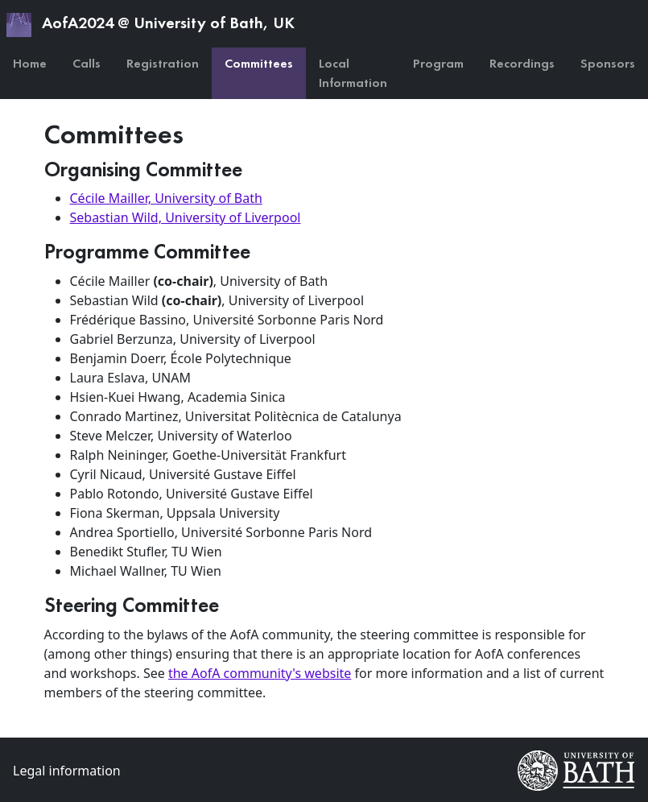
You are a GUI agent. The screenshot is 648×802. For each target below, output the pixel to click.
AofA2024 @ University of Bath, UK (150, 24)
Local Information (353, 73)
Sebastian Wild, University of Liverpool (185, 217)
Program (438, 63)
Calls (86, 63)
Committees (259, 63)
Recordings (522, 63)
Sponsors (607, 63)
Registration (162, 63)
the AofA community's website (259, 673)
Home (30, 63)
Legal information (67, 770)
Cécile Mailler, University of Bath (166, 198)
